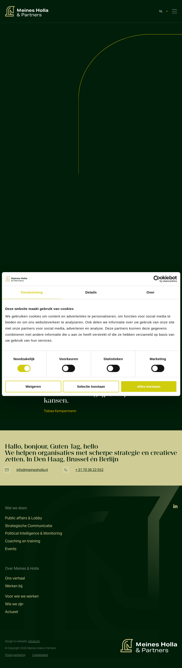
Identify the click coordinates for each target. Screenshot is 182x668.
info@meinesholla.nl (32, 470)
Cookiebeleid (40, 655)
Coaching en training (22, 541)
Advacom (34, 641)
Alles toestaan (148, 386)
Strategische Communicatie (28, 526)
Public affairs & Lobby (23, 518)
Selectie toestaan (91, 386)
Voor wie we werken (22, 596)
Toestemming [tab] (31, 292)
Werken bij (13, 586)
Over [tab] (151, 292)
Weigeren (33, 386)
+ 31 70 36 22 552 (89, 470)
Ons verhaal (15, 578)
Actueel (11, 612)
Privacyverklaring (15, 655)
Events (10, 549)
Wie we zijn (14, 604)
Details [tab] (91, 292)
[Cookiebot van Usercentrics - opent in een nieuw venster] (157, 279)
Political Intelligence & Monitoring (33, 533)
